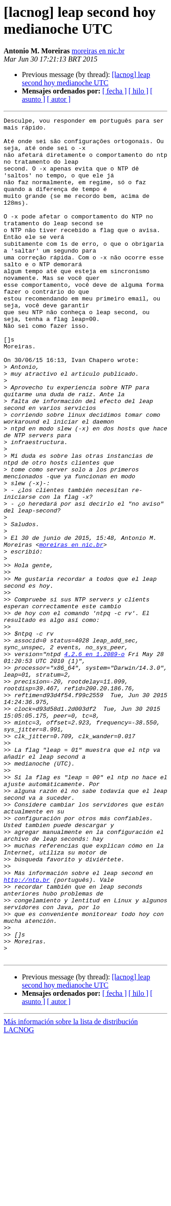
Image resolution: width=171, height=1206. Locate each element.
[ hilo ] (139, 91)
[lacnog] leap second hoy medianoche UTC (86, 79)
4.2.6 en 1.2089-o (94, 762)
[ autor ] (59, 99)
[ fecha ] (114, 91)
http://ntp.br (27, 1033)
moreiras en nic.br (98, 51)
